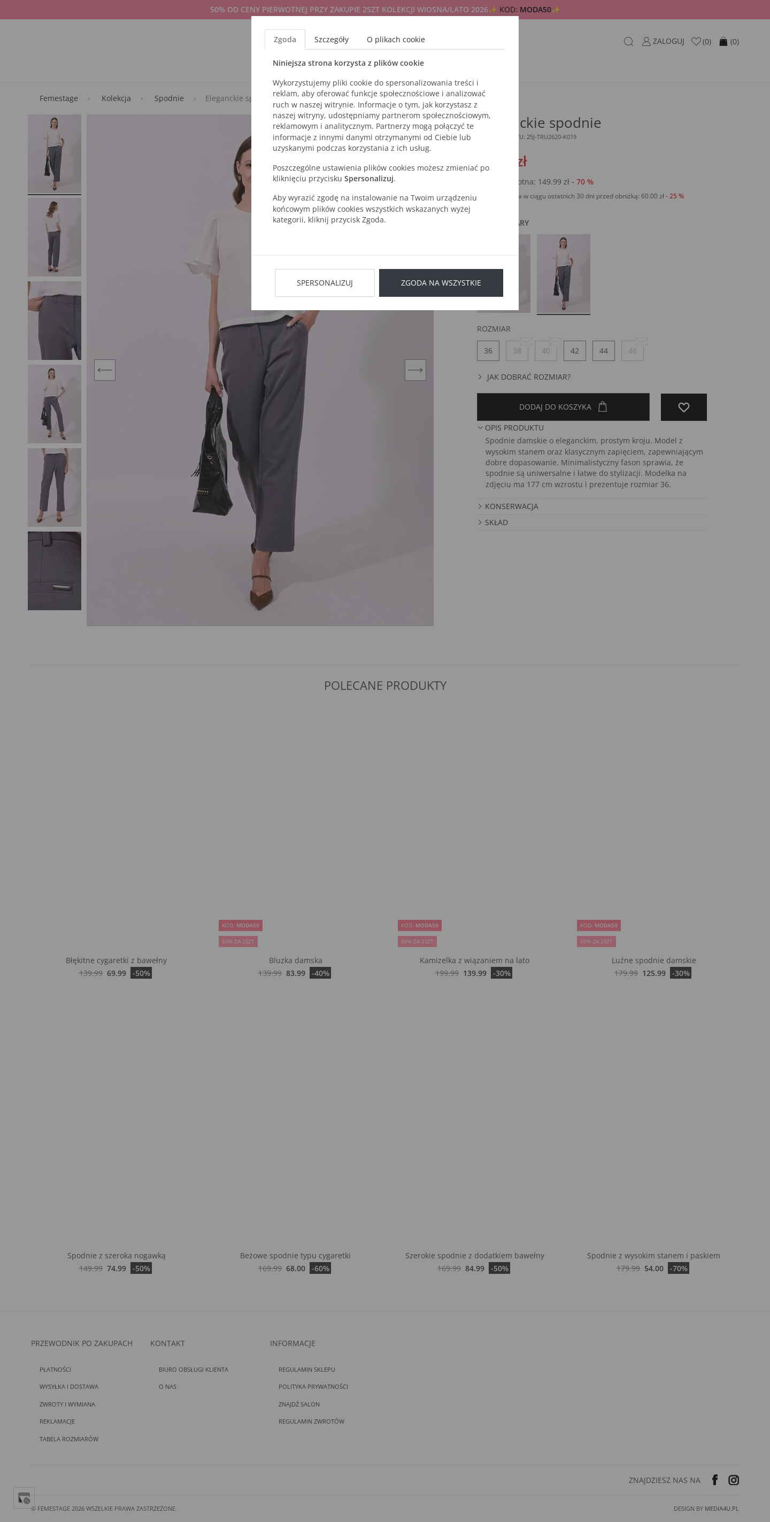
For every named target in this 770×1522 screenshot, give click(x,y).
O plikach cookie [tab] (396, 39)
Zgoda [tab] (285, 39)
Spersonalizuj (325, 283)
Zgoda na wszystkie (441, 283)
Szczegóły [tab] (331, 39)
